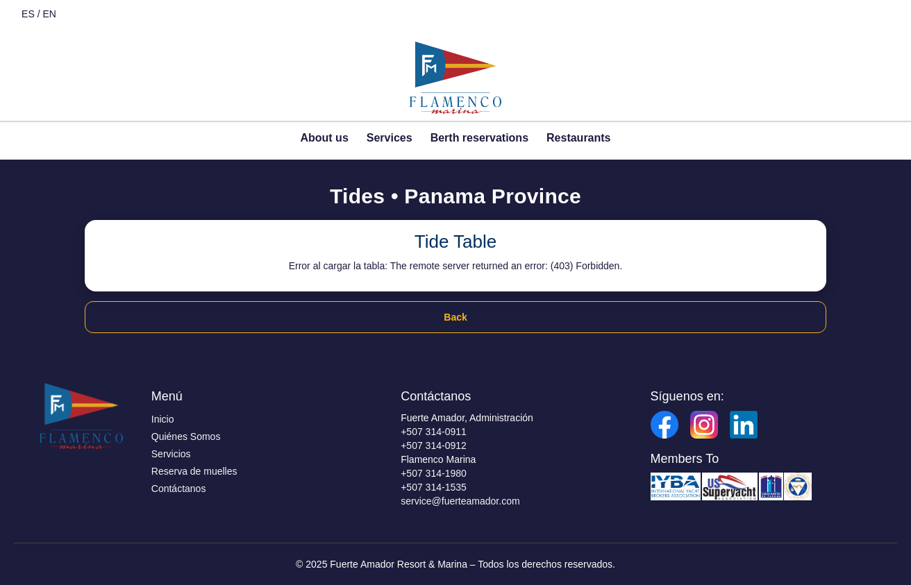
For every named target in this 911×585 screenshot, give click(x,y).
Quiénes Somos (186, 436)
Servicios (171, 453)
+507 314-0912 (434, 445)
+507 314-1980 (434, 473)
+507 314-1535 (434, 487)
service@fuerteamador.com (460, 501)
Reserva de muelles (194, 471)
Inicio (162, 419)
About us (324, 138)
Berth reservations (479, 138)
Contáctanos (178, 488)
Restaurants (578, 138)
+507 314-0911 (434, 431)
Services (389, 138)
